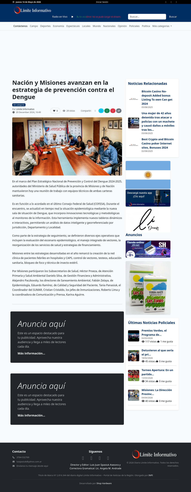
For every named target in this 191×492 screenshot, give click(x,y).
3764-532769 (23, 457)
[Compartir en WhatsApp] (107, 110)
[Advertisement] (95, 54)
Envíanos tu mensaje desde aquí (32, 465)
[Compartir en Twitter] (101, 110)
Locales (86, 26)
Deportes (45, 26)
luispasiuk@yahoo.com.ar (29, 461)
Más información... (31, 353)
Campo (34, 26)
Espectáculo (73, 26)
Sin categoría (18, 105)
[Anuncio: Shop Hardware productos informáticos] (152, 249)
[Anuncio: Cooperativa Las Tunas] (152, 288)
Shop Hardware (104, 483)
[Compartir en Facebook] (95, 110)
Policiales (134, 26)
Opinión (122, 26)
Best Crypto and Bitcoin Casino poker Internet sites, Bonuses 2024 (158, 143)
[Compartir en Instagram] (113, 110)
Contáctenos (20, 26)
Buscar (173, 16)
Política (146, 26)
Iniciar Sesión (102, 2)
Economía (58, 26)
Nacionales (109, 26)
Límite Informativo (25, 109)
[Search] (147, 16)
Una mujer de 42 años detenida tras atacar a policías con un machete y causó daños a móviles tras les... (158, 121)
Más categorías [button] (161, 26)
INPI (151, 475)
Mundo (97, 26)
